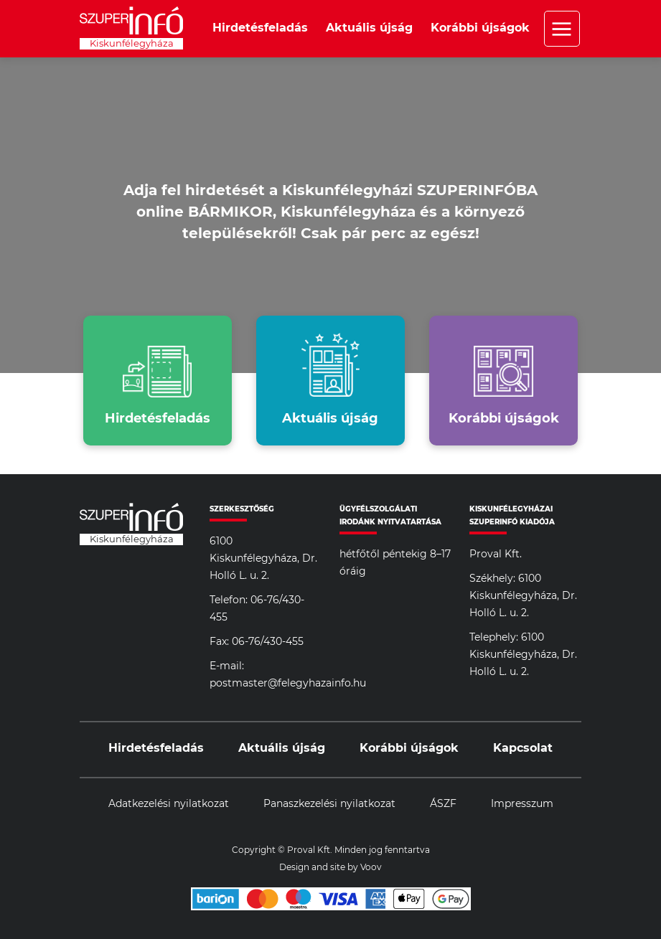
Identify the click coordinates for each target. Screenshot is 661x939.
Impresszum (522, 804)
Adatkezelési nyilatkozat (168, 804)
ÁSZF (443, 804)
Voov (371, 867)
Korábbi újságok (480, 28)
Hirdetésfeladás (260, 28)
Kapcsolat (523, 748)
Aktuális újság (369, 28)
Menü (562, 29)
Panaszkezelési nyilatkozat (329, 804)
